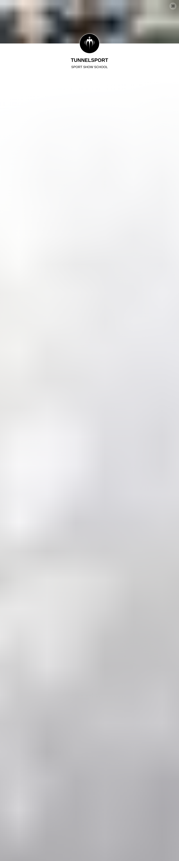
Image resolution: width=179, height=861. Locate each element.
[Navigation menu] (173, 6)
